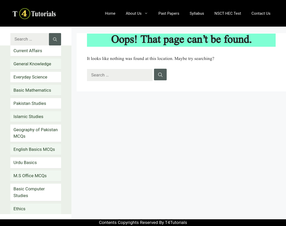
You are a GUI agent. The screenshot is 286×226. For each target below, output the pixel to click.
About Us (139, 13)
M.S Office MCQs (30, 175)
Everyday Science (30, 77)
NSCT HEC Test (228, 13)
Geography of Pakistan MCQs (35, 133)
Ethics (19, 208)
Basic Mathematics (32, 90)
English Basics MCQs (34, 149)
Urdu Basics (25, 162)
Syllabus (197, 13)
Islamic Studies (28, 116)
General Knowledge (32, 63)
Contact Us (260, 13)
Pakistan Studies (29, 103)
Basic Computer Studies (29, 192)
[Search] (160, 75)
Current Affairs (27, 50)
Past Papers (168, 13)
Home (110, 13)
